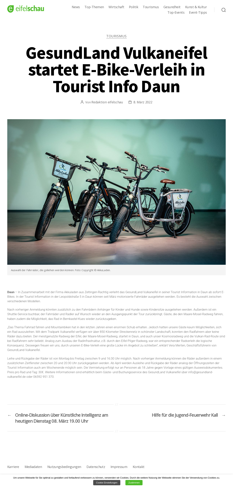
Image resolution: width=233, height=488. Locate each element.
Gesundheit (172, 7)
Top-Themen (94, 7)
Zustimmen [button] (134, 482)
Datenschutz (95, 467)
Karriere (13, 467)
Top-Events (175, 13)
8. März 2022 (142, 102)
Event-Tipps (198, 13)
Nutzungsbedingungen (64, 467)
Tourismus (151, 7)
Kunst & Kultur (196, 7)
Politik (133, 7)
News (76, 7)
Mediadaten (33, 467)
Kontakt (138, 467)
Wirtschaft (116, 7)
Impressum (118, 467)
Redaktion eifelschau (107, 102)
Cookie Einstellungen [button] (106, 482)
